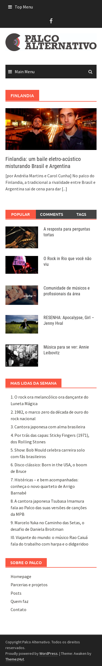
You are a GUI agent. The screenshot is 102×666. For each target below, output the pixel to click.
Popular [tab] (20, 214)
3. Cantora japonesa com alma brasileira (48, 426)
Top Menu (24, 7)
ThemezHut (14, 659)
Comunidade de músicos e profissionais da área (67, 290)
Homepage (21, 576)
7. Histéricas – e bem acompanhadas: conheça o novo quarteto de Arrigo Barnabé (44, 486)
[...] (64, 188)
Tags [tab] (81, 214)
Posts (16, 593)
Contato (18, 609)
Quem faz (20, 601)
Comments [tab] (51, 214)
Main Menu (25, 71)
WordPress (48, 653)
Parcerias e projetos (29, 584)
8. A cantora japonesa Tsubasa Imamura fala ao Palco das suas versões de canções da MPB (49, 507)
